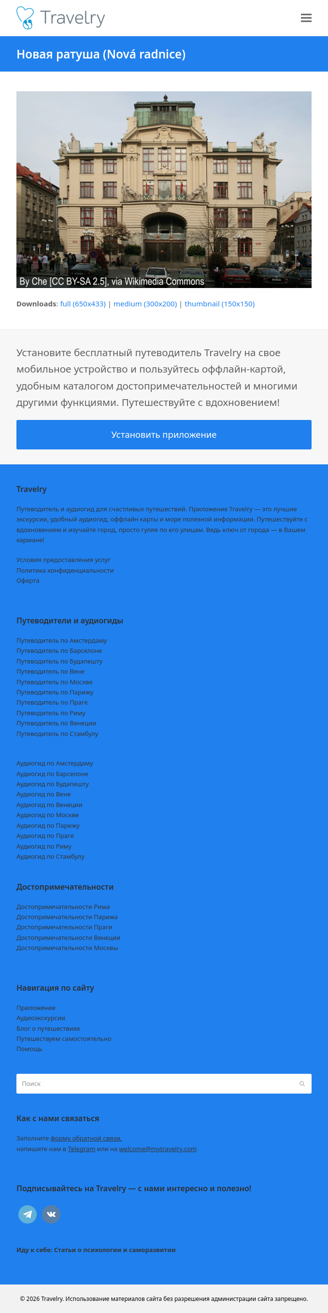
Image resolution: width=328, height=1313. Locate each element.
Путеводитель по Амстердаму (61, 640)
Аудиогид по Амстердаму (54, 763)
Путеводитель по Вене (50, 671)
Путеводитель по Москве (54, 682)
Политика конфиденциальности (65, 570)
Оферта (28, 580)
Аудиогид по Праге (45, 835)
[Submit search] (302, 1084)
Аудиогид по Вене (43, 794)
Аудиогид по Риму (43, 846)
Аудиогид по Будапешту (52, 783)
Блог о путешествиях (48, 1028)
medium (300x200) (145, 303)
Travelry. (52, 1299)
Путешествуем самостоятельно (64, 1038)
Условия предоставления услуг (63, 559)
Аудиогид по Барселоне (52, 773)
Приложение (36, 1007)
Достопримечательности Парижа (67, 916)
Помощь (29, 1048)
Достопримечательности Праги (64, 927)
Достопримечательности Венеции (68, 937)
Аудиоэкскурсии (40, 1017)
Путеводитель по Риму (51, 712)
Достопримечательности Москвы (67, 947)
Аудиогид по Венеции (49, 804)
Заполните (69, 1138)
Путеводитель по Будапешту (59, 661)
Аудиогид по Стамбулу (50, 856)
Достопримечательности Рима (63, 906)
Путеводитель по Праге (52, 702)
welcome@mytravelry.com (158, 1148)
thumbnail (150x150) (220, 303)
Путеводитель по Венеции (56, 723)
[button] (306, 18)
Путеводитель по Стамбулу (57, 733)
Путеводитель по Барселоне (59, 650)
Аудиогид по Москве (47, 814)
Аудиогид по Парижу (48, 825)
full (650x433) (83, 303)
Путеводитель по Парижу (54, 692)
